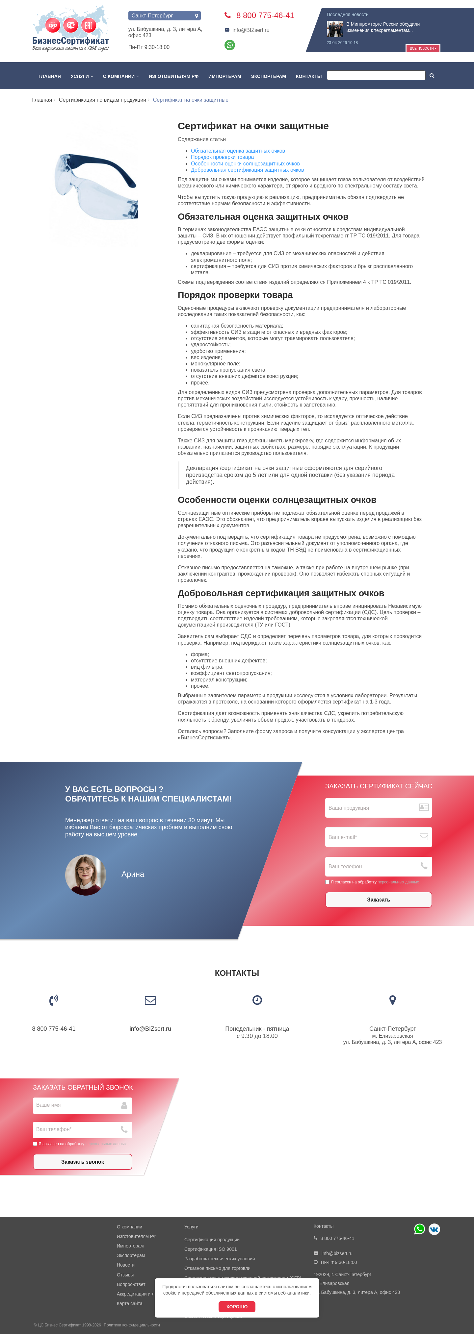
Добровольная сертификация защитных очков (247, 170)
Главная (50, 76)
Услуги (82, 76)
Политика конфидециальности (132, 1325)
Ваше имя (48, 1105)
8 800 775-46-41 (54, 1028)
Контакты (309, 76)
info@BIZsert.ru (246, 30)
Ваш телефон (345, 866)
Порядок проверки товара (222, 157)
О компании (121, 76)
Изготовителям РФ (173, 76)
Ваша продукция (349, 808)
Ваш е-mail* (343, 837)
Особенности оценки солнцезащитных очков (245, 163)
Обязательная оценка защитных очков (238, 151)
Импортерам (224, 76)
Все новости (423, 48)
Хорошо (237, 1306)
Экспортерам (268, 76)
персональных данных (398, 882)
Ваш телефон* (54, 1129)
